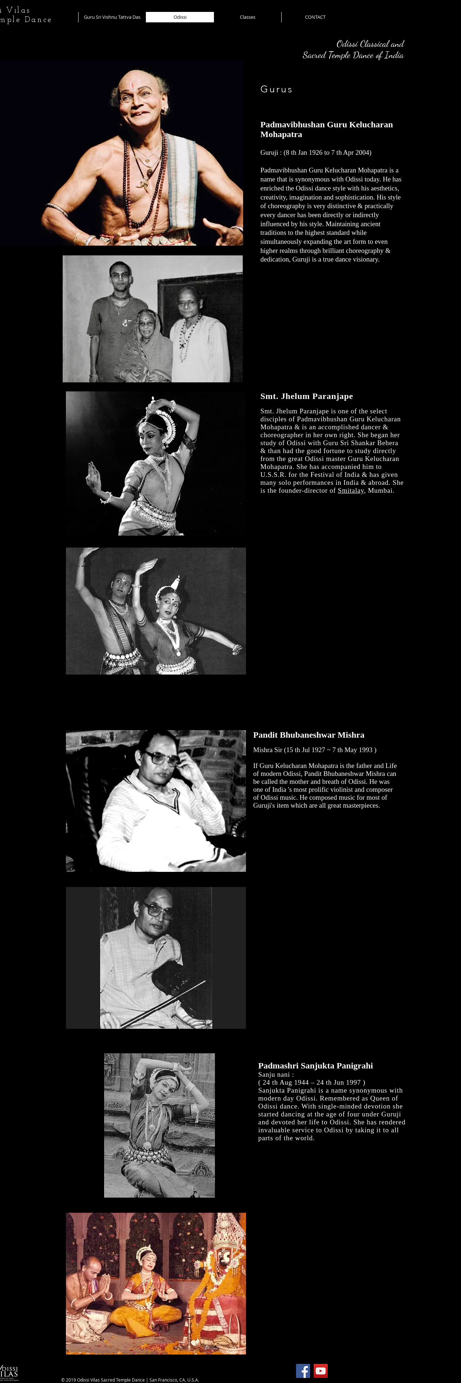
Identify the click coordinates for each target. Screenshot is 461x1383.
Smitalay (351, 490)
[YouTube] (321, 1371)
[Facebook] (303, 1371)
